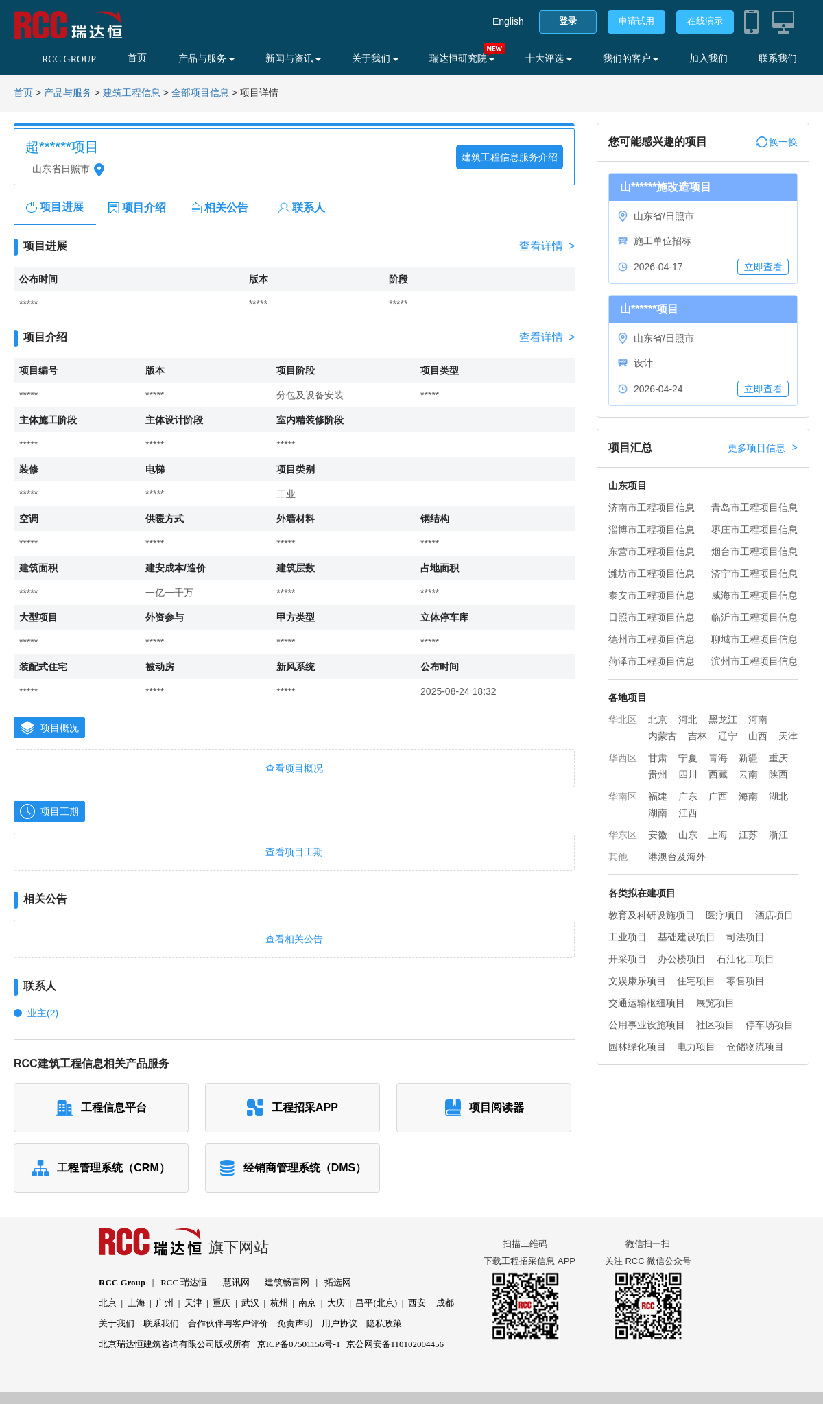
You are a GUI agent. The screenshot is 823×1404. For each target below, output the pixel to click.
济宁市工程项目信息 (754, 573)
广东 (687, 796)
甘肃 (657, 757)
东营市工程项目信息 (651, 551)
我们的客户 (631, 58)
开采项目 (627, 958)
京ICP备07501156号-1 (299, 1344)
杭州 (279, 1303)
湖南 (657, 812)
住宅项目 (696, 980)
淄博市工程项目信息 (651, 529)
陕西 (778, 774)
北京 (657, 719)
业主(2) (42, 1013)
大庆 (336, 1303)
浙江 (778, 834)
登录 (568, 21)
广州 (165, 1303)
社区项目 (715, 1024)
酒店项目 (774, 914)
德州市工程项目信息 (651, 639)
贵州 (657, 774)
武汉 (250, 1303)
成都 (445, 1303)
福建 (657, 796)
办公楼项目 (682, 958)
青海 (718, 757)
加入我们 (708, 58)
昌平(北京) (376, 1303)
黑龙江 (722, 719)
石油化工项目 (745, 958)
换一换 (777, 141)
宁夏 (687, 757)
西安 (417, 1303)
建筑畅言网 (287, 1282)
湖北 (778, 796)
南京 (307, 1303)
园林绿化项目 (637, 1046)
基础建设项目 (686, 936)
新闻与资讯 (293, 58)
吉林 (697, 735)
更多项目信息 (763, 447)
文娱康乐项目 (637, 980)
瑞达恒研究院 (462, 58)
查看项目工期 (294, 851)
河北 (687, 719)
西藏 (718, 774)
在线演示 (705, 21)
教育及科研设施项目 (651, 914)
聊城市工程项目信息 (754, 639)
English (508, 21)
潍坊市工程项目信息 (651, 573)
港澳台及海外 (677, 856)
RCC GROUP (69, 59)
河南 (757, 719)
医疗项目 (725, 914)
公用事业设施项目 (646, 1024)
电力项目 (696, 1046)
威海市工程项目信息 (754, 595)
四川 (687, 774)
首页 (137, 58)
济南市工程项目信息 (651, 507)
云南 (748, 774)
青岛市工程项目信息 (754, 507)
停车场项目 (770, 1024)
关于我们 (375, 58)
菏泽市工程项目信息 (651, 661)
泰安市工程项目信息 (651, 595)
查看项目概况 (294, 768)
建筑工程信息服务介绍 (510, 157)
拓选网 (337, 1282)
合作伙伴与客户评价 (228, 1323)
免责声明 (295, 1323)
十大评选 (548, 58)
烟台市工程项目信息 (754, 551)
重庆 (778, 757)
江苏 (748, 834)
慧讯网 (236, 1282)
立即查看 (763, 266)
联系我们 (778, 58)
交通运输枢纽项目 (646, 1002)
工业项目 (627, 936)
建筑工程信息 (131, 93)
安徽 (657, 834)
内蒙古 (662, 735)
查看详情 (547, 246)
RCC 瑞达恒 (183, 1282)
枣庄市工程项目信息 (754, 529)
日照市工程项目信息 (651, 617)
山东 (687, 834)
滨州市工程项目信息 (754, 661)
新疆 (748, 757)
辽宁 (727, 735)
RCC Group (122, 1282)
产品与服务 (206, 58)
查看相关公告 (294, 938)
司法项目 (745, 936)
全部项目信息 (200, 93)
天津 (788, 735)
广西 (718, 796)
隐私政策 (384, 1323)
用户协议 (339, 1323)
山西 (757, 735)
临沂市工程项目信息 (754, 617)
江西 (687, 812)
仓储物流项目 (755, 1046)
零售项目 (745, 980)
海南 (748, 796)
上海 (718, 834)
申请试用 (636, 21)
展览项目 (715, 1002)
